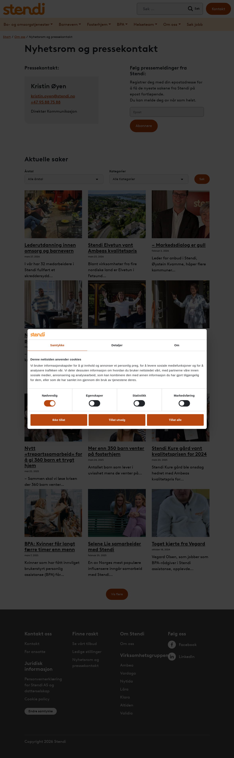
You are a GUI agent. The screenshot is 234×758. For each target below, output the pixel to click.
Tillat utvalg (117, 420)
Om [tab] (176, 345)
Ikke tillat (58, 420)
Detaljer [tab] (117, 345)
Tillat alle (175, 420)
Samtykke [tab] (57, 345)
